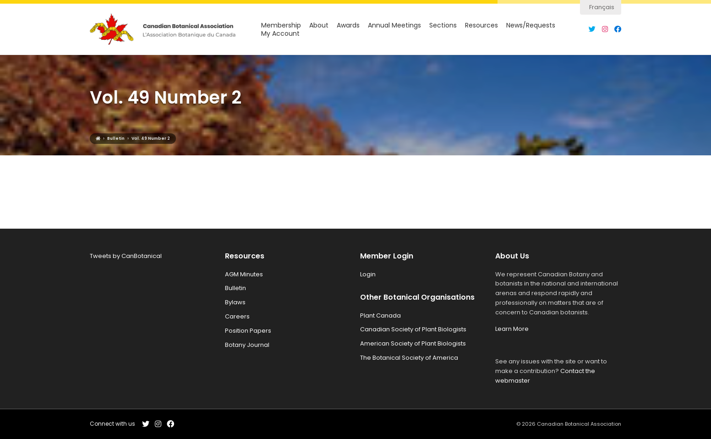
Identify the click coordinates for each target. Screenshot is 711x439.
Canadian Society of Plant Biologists (413, 329)
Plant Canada (380, 315)
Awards (348, 25)
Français (601, 7)
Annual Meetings (394, 25)
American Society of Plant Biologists (413, 343)
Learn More (512, 328)
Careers (237, 316)
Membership (281, 25)
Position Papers (248, 330)
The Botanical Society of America (409, 357)
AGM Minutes (244, 274)
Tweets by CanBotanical (126, 256)
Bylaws (235, 302)
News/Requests (530, 25)
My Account (280, 34)
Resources (481, 25)
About (318, 25)
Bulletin (235, 288)
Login (368, 274)
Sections (443, 25)
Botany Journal (247, 344)
